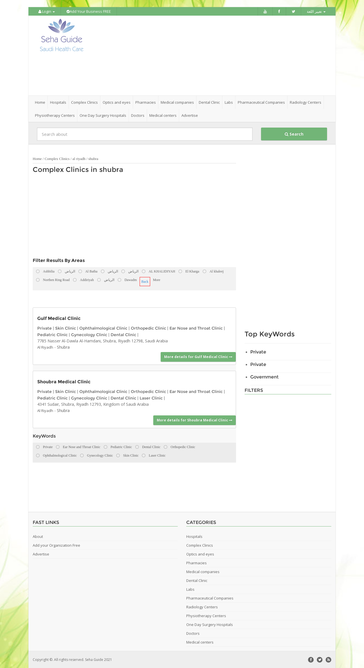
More (156, 280)
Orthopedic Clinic (148, 327)
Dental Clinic (123, 334)
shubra (93, 158)
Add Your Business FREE (89, 11)
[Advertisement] (213, 55)
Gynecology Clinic (89, 334)
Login (46, 11)
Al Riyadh (45, 346)
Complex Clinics (57, 158)
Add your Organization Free (56, 545)
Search (294, 133)
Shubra (63, 346)
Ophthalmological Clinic (103, 327)
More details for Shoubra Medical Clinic (194, 419)
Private (44, 327)
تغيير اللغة (316, 11)
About (38, 536)
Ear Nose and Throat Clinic (196, 327)
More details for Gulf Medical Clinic (198, 356)
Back (144, 281)
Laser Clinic (151, 397)
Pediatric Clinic (52, 334)
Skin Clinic (65, 327)
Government (264, 376)
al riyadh (79, 158)
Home (40, 102)
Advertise (189, 115)
